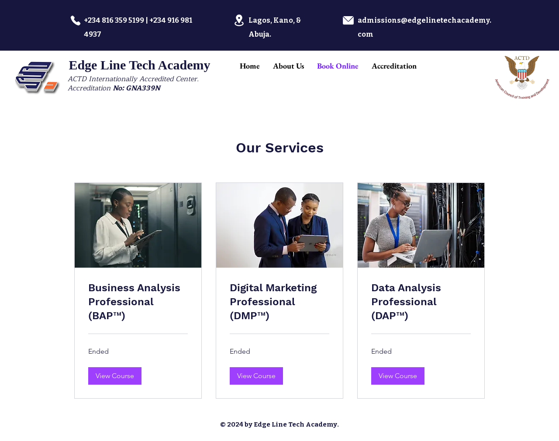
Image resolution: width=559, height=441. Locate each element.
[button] (114, 376)
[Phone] (75, 20)
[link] (138, 302)
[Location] (239, 20)
